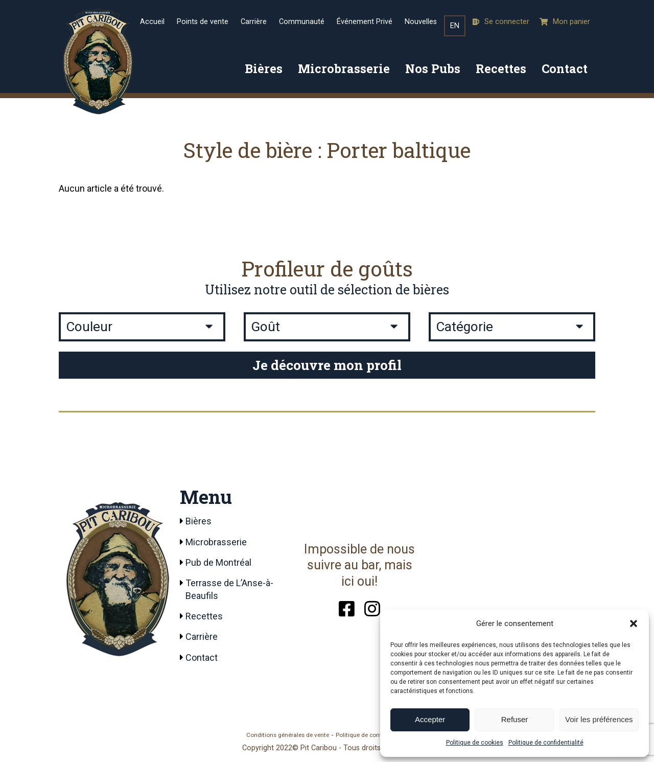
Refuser (514, 719)
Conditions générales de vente (287, 734)
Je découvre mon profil (327, 365)
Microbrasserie (344, 68)
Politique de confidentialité (545, 742)
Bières (264, 68)
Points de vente (202, 21)
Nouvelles (421, 21)
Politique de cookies (474, 742)
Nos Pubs (432, 68)
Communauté (301, 21)
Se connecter (501, 21)
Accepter (430, 719)
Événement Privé (364, 21)
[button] (633, 623)
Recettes (501, 68)
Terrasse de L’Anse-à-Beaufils (229, 589)
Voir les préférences (599, 719)
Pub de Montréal (218, 562)
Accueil (152, 21)
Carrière (254, 21)
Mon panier (565, 21)
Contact (565, 68)
